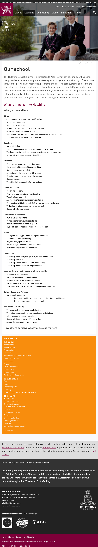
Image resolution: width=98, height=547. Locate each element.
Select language (89, 3)
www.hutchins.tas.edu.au (11, 503)
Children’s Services (11, 401)
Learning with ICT (11, 417)
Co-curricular (11, 376)
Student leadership (11, 415)
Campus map (9, 366)
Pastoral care (9, 395)
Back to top (8, 427)
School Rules (9, 369)
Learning (29, 9)
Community (43, 9)
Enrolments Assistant (13, 444)
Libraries (7, 420)
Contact (79, 9)
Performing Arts (10, 383)
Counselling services (12, 409)
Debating (7, 386)
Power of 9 (8, 350)
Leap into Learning (11, 355)
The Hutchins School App (14, 372)
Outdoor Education (11, 398)
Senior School (9, 347)
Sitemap (11, 534)
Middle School (9, 344)
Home (57, 3)
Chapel (6, 412)
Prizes (6, 361)
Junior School (9, 341)
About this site (29, 534)
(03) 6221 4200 (8, 497)
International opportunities (14, 423)
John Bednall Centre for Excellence (17, 352)
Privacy (19, 534)
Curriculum (8, 358)
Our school (9, 339)
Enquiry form (49, 444)
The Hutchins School (8, 22)
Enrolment (66, 9)
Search (94, 8)
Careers (7, 406)
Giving (55, 9)
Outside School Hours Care (14, 404)
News (64, 3)
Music (6, 381)
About (18, 9)
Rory (78, 3)
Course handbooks (11, 363)
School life (9, 393)
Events (71, 3)
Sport (6, 378)
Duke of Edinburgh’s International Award (20, 389)
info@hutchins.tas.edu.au (11, 500)
